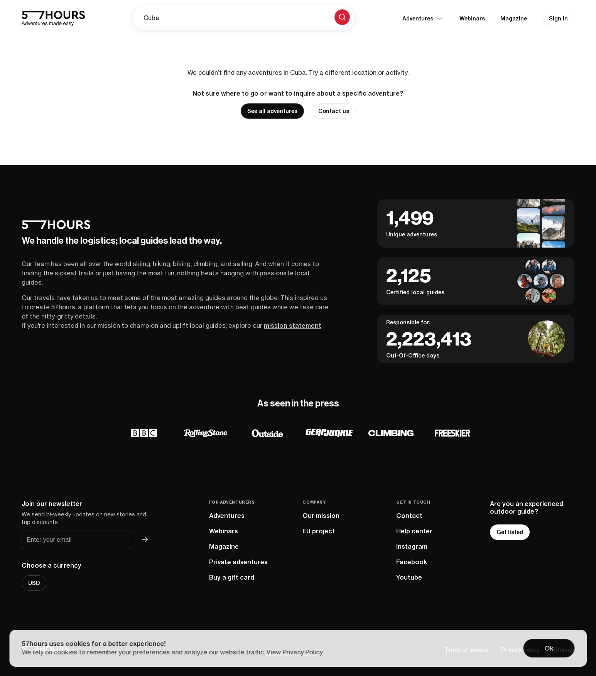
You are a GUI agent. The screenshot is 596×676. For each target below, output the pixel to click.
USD (34, 583)
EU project (318, 531)
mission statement (292, 325)
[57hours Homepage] (53, 18)
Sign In (558, 18)
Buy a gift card (231, 577)
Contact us (333, 111)
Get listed (509, 532)
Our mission (320, 515)
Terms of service (466, 649)
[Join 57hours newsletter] (145, 540)
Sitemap (563, 649)
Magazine (513, 18)
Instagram (411, 546)
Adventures (227, 515)
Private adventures (238, 562)
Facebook (411, 562)
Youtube (409, 577)
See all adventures (272, 111)
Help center (414, 531)
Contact (409, 515)
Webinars (472, 18)
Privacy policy (520, 649)
